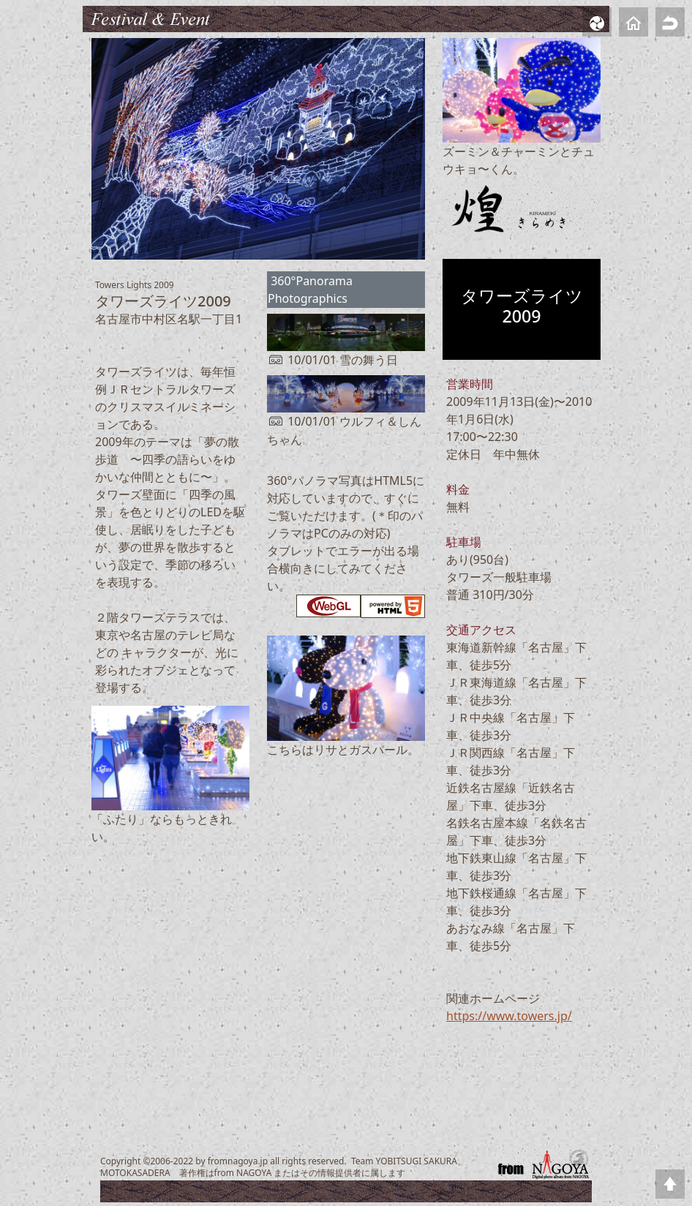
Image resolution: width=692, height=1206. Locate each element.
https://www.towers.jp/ (509, 1016)
